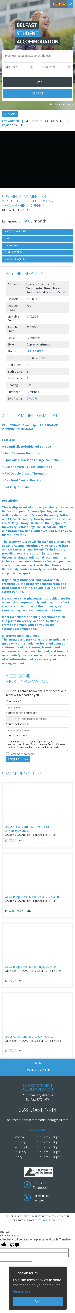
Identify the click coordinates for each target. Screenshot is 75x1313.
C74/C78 (32, 398)
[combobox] (13, 719)
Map (6, 238)
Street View (11, 245)
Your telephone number (21, 712)
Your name (13, 701)
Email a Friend (13, 252)
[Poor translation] (14, 1245)
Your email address (17, 724)
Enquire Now (18, 759)
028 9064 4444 (38, 1109)
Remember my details (23, 754)
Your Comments (16, 735)
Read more (22, 1291)
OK (37, 1301)
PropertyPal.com (52, 1220)
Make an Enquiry (14, 259)
